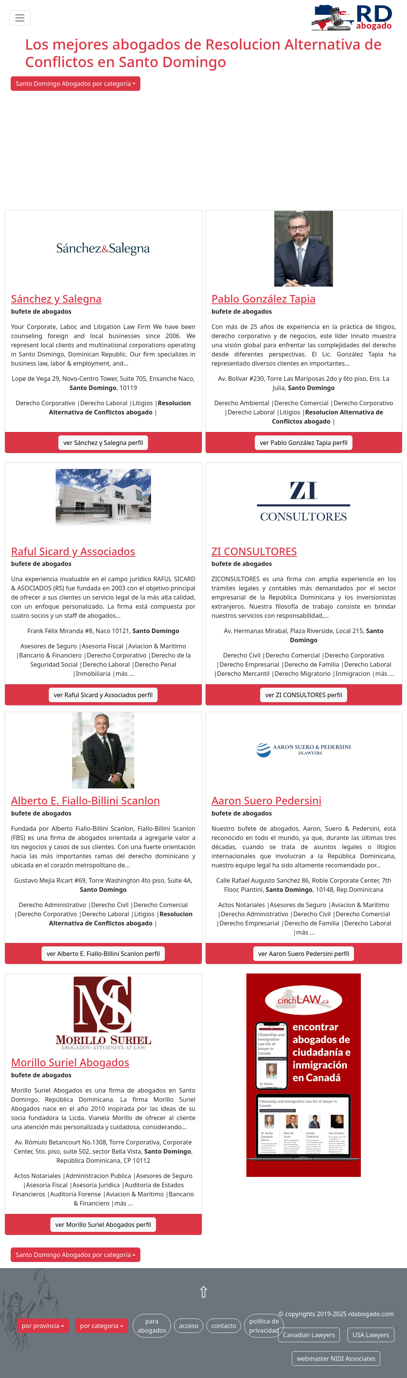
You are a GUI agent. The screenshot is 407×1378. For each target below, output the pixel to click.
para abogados (152, 1325)
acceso (188, 1326)
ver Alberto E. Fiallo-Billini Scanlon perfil (103, 953)
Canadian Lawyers (309, 1335)
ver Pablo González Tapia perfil (303, 442)
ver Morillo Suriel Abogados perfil (103, 1224)
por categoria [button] (99, 1326)
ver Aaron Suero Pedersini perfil (303, 953)
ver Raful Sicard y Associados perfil (103, 695)
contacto (223, 1326)
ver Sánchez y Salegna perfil (103, 442)
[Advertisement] (203, 150)
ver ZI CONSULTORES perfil (303, 695)
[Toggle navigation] (20, 18)
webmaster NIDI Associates (336, 1358)
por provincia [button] (41, 1326)
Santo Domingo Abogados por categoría (73, 83)
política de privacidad (264, 1325)
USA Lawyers (370, 1335)
